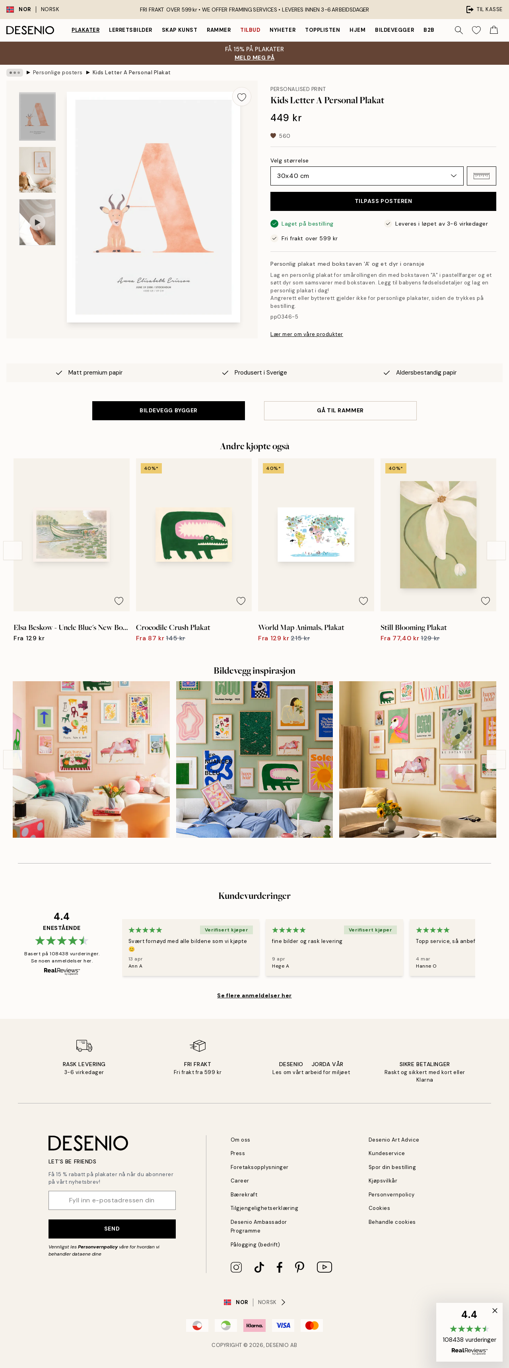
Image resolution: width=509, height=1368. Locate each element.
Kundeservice (385, 1153)
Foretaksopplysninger (257, 1167)
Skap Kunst (184, 30)
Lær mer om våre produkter (304, 326)
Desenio (278, 1345)
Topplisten (328, 30)
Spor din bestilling (391, 1167)
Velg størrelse (288, 160)
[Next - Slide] (496, 544)
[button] (481, 175)
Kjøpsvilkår (382, 1181)
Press (238, 1153)
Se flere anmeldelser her (254, 989)
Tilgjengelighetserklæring (262, 1208)
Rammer (223, 30)
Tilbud (255, 30)
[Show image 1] (37, 116)
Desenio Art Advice (392, 1140)
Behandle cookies (391, 1222)
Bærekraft (243, 1195)
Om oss (240, 1140)
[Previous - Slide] (12, 544)
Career (239, 1181)
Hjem (362, 30)
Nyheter (288, 30)
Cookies (379, 1208)
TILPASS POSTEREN (383, 201)
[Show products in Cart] (494, 30)
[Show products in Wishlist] (476, 30)
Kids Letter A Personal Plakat (123, 72)
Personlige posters (53, 72)
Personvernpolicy (96, 1247)
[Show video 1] (37, 222)
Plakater (86, 30)
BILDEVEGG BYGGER (169, 404)
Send (112, 1228)
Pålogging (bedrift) (254, 1245)
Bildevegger (399, 30)
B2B (434, 30)
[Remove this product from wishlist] (241, 96)
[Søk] (459, 30)
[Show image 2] (37, 170)
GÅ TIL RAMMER (340, 404)
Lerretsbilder (134, 30)
